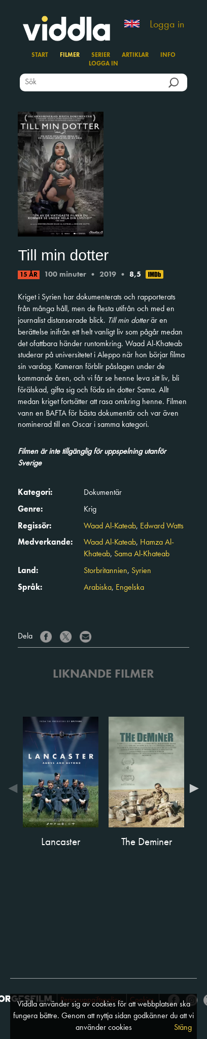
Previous (15, 788)
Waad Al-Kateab (110, 526)
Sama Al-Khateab (141, 554)
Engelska (130, 588)
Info (168, 55)
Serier (100, 55)
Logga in (167, 25)
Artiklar (135, 55)
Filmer (70, 55)
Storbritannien (105, 571)
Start (39, 55)
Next (192, 788)
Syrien (141, 571)
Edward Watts (162, 526)
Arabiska (98, 588)
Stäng (183, 1028)
